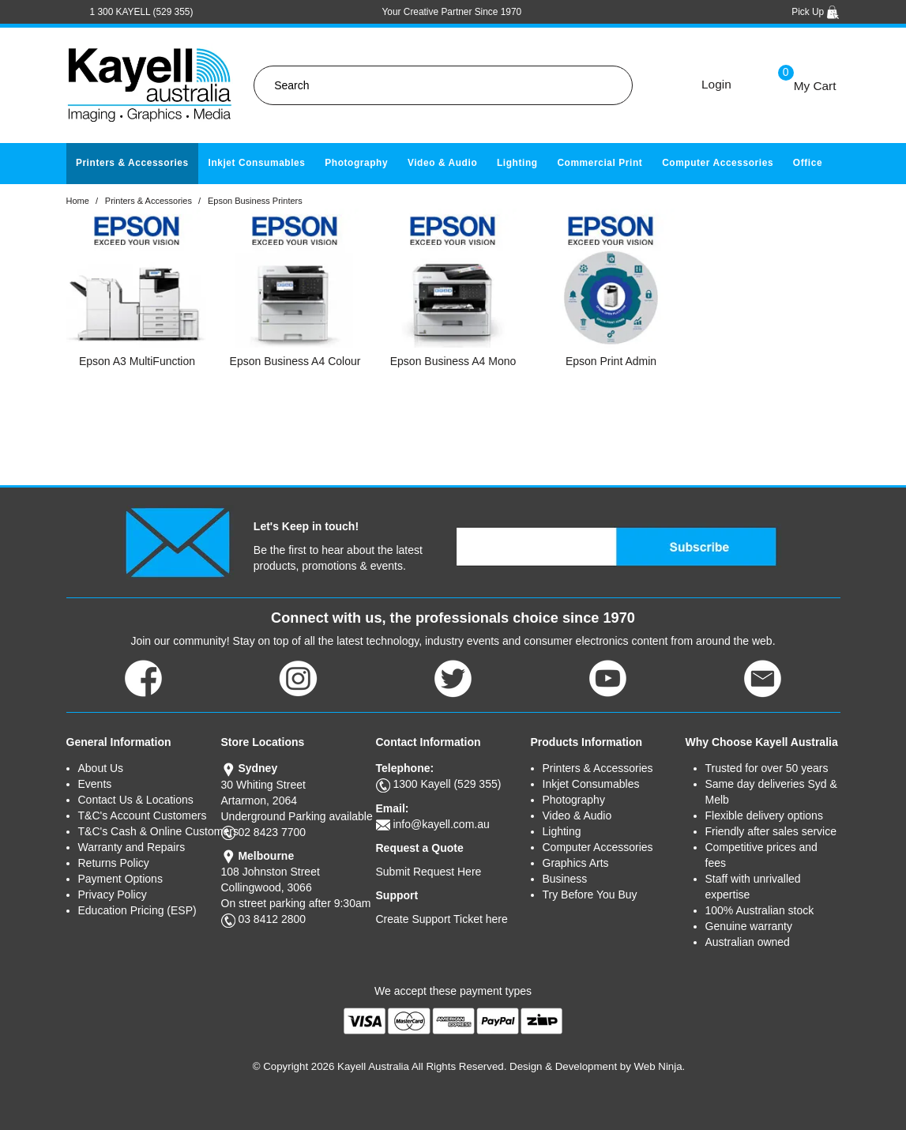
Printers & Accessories (132, 162)
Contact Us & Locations (136, 799)
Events (95, 784)
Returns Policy (113, 863)
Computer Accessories (717, 162)
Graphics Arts (576, 863)
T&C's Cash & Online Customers (149, 831)
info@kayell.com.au (441, 824)
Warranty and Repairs (132, 847)
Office (807, 162)
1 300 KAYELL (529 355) (142, 11)
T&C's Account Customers (142, 815)
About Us (101, 768)
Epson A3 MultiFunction (137, 361)
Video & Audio (442, 162)
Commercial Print (599, 162)
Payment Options (120, 878)
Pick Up (815, 11)
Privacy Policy (112, 894)
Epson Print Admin (611, 361)
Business (565, 878)
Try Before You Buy (590, 894)
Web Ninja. (660, 1066)
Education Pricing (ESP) (137, 910)
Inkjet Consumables (256, 162)
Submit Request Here (429, 871)
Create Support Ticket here (442, 919)
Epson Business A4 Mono (453, 361)
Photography (356, 162)
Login (716, 84)
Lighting (517, 162)
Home (77, 200)
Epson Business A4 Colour (295, 361)
